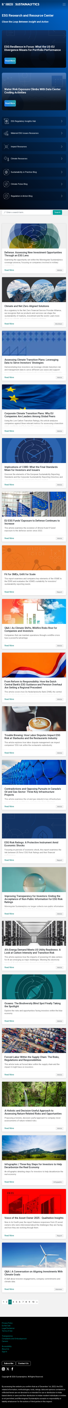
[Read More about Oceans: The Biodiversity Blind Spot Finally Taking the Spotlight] (34, 999)
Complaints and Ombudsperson (14, 1339)
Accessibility (7, 1346)
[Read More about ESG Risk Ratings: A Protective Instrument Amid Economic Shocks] (34, 838)
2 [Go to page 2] (6, 1302)
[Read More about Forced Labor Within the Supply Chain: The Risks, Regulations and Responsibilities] (34, 1053)
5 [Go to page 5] (16, 1302)
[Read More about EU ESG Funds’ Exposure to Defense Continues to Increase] (34, 517)
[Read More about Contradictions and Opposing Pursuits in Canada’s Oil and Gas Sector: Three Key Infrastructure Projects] (34, 785)
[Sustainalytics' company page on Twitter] (7, 1369)
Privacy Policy (7, 1323)
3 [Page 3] (10, 1302)
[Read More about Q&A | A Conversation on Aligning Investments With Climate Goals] (34, 1267)
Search (57, 212)
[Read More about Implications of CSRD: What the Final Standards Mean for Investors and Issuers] (34, 463)
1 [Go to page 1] (3, 1302)
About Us (5, 1349)
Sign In (4, 1352)
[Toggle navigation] (64, 4)
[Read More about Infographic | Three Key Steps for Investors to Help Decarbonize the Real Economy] (34, 1160)
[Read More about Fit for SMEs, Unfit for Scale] (34, 570)
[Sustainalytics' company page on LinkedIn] (3, 1369)
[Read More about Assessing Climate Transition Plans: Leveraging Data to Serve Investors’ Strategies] (34, 356)
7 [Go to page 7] (22, 1302)
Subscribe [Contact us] (8, 1363)
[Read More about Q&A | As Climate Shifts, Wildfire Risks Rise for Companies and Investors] (34, 624)
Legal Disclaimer (8, 1328)
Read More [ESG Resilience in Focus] (10, 61)
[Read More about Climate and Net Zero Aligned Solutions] (34, 302)
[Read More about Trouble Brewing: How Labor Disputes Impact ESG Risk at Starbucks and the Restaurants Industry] (34, 731)
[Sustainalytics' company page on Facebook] (12, 1369)
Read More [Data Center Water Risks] (10, 103)
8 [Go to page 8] (26, 1302)
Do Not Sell (6, 1326)
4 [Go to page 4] (13, 1302)
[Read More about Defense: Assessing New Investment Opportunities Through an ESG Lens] (34, 248)
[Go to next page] (37, 1302)
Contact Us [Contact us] (23, 1363)
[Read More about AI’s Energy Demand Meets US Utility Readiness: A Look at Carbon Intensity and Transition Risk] (34, 946)
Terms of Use (7, 1331)
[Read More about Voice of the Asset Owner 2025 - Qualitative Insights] (34, 1214)
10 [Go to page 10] (33, 1302)
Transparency (7, 1336)
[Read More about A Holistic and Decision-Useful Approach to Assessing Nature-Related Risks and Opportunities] (34, 1107)
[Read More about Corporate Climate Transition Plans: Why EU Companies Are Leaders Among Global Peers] (34, 409)
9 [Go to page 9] (29, 1302)
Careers (5, 1341)
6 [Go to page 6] (19, 1302)
